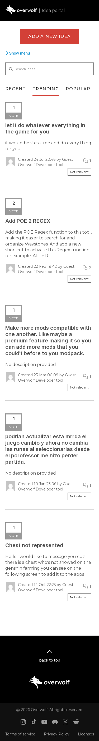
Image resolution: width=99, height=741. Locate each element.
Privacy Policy (56, 734)
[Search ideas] (49, 69)
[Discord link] (55, 722)
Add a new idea (49, 36)
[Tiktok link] (34, 722)
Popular (78, 88)
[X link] (65, 722)
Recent (15, 88)
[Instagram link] (23, 722)
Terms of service (20, 734)
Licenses (86, 734)
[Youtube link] (44, 722)
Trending (45, 88)
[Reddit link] (76, 722)
